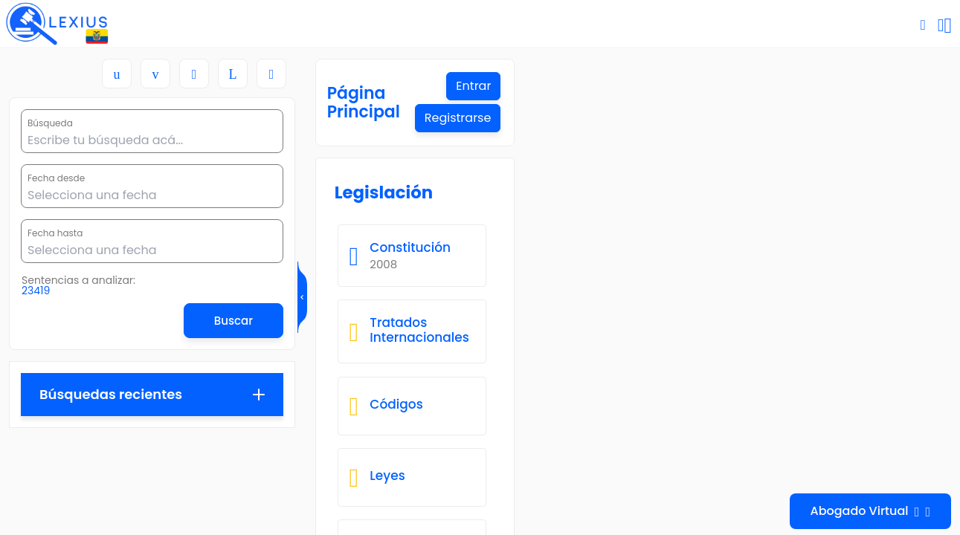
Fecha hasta (55, 233)
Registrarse (893, 121)
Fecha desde (56, 178)
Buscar (233, 320)
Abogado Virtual (871, 511)
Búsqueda (50, 123)
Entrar (909, 87)
